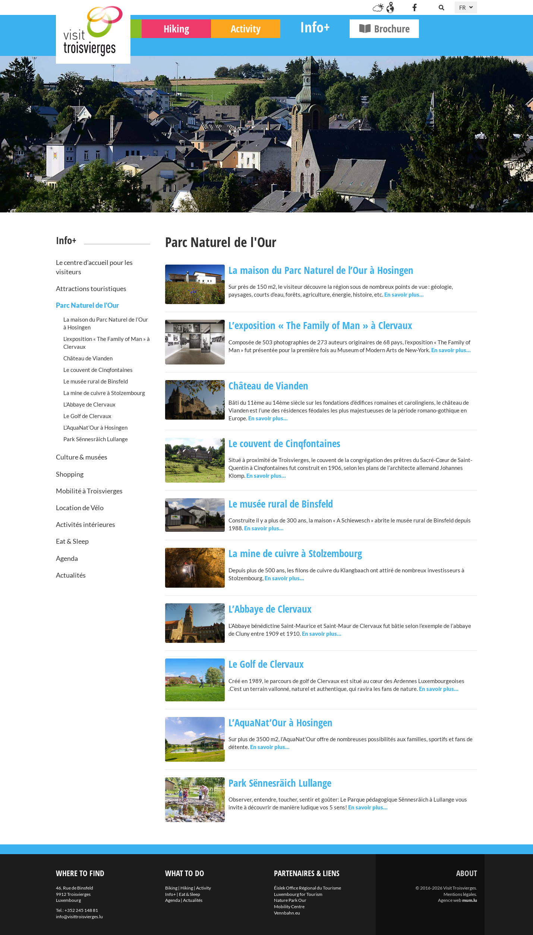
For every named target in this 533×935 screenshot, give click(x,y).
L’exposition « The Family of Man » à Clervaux (106, 342)
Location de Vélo (80, 507)
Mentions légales (460, 894)
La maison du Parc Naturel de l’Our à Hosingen (105, 323)
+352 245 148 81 (81, 910)
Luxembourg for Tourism (298, 894)
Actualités (71, 575)
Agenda (67, 558)
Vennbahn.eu (287, 913)
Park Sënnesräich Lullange (95, 439)
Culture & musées (81, 457)
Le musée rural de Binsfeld (95, 381)
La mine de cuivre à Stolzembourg (104, 392)
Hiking (234, 45)
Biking (165, 45)
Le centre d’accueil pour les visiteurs (94, 267)
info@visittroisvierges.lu (79, 916)
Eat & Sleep (72, 541)
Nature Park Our (290, 900)
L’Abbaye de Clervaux (89, 404)
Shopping (69, 474)
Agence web (449, 900)
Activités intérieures (85, 524)
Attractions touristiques (91, 288)
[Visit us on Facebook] (414, 7)
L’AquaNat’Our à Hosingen (95, 427)
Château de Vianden (88, 358)
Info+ (373, 43)
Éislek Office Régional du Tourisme (307, 888)
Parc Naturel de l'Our (87, 305)
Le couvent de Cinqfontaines (98, 369)
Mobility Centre (289, 906)
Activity (304, 45)
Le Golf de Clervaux (87, 416)
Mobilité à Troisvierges (89, 491)
